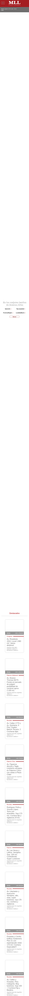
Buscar (14, 316)
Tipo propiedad (20, 308)
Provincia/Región (7, 312)
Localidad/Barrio (20, 312)
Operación (7, 308)
